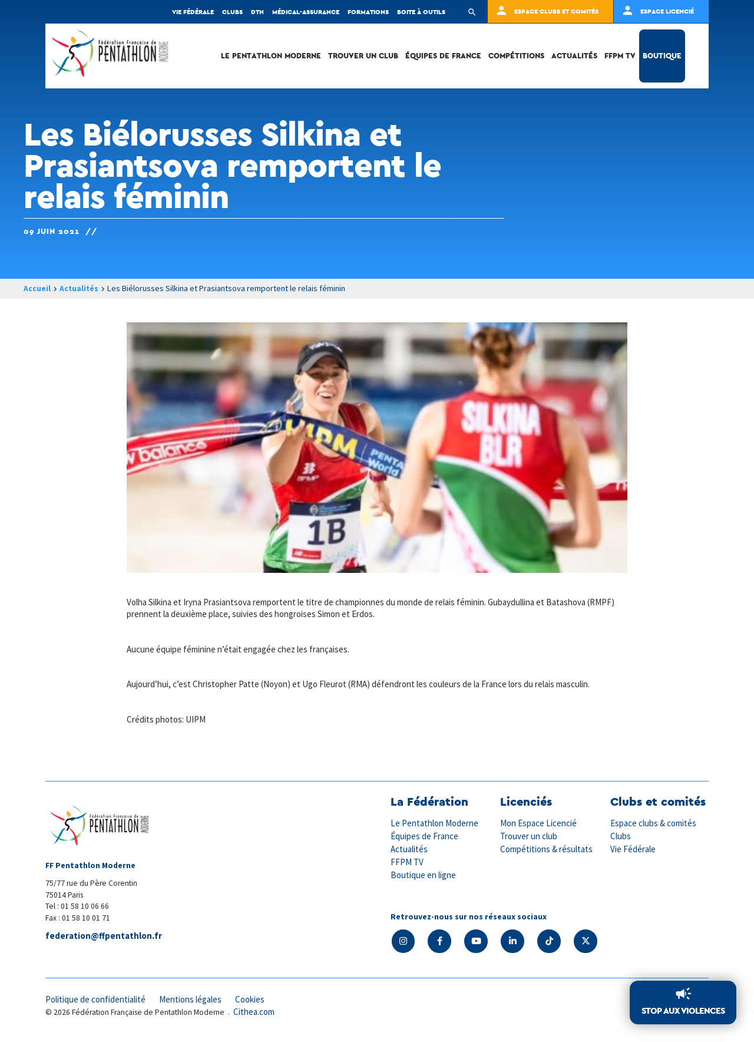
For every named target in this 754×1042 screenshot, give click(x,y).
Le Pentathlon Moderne (271, 56)
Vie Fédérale (633, 848)
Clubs (232, 11)
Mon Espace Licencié (539, 823)
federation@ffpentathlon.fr (103, 936)
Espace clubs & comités (653, 823)
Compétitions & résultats (547, 848)
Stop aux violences (683, 1011)
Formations (368, 11)
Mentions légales (192, 999)
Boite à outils (421, 11)
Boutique (662, 56)
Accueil (37, 288)
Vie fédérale (193, 11)
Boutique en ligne (424, 873)
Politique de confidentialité (96, 999)
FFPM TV (620, 56)
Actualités (574, 56)
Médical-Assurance (305, 11)
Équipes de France (443, 56)
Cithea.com (254, 1011)
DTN (257, 11)
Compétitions (516, 56)
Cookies (253, 999)
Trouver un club (363, 56)
